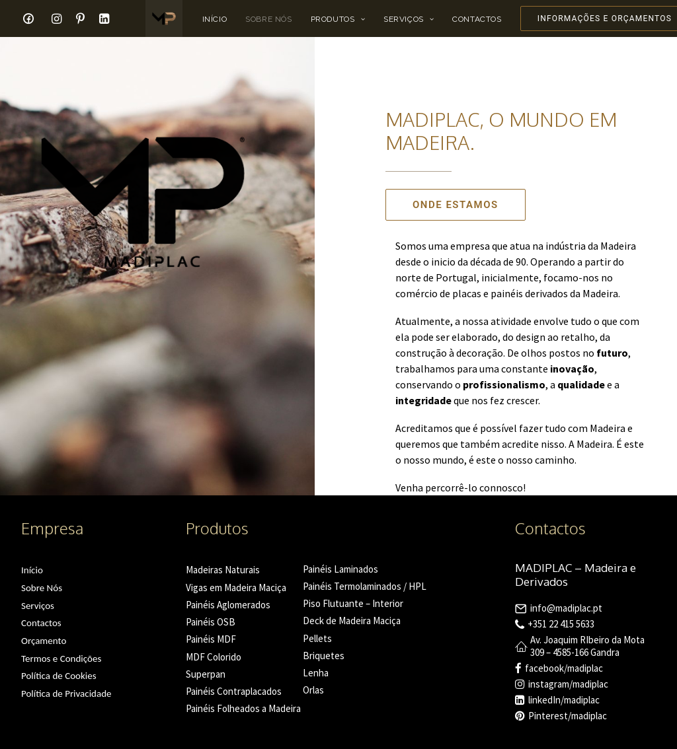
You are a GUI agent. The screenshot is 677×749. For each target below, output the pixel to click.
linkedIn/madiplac (564, 700)
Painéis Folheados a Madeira (243, 708)
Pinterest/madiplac (567, 715)
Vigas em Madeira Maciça (236, 587)
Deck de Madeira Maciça (352, 620)
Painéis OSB (210, 622)
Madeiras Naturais (223, 569)
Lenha (316, 672)
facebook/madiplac (564, 668)
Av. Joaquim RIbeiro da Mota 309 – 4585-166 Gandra (587, 646)
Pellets (317, 638)
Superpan (205, 674)
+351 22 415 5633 (561, 624)
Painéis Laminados (340, 569)
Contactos (476, 19)
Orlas (313, 690)
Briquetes (323, 655)
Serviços (408, 19)
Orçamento (43, 641)
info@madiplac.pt (566, 608)
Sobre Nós (268, 19)
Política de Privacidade (66, 693)
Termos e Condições (61, 658)
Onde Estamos (455, 205)
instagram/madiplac (568, 684)
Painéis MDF (211, 639)
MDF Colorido (213, 657)
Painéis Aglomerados (228, 604)
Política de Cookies (59, 676)
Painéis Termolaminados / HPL (364, 586)
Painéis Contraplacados (234, 691)
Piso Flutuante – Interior (353, 603)
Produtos (338, 19)
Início (214, 19)
